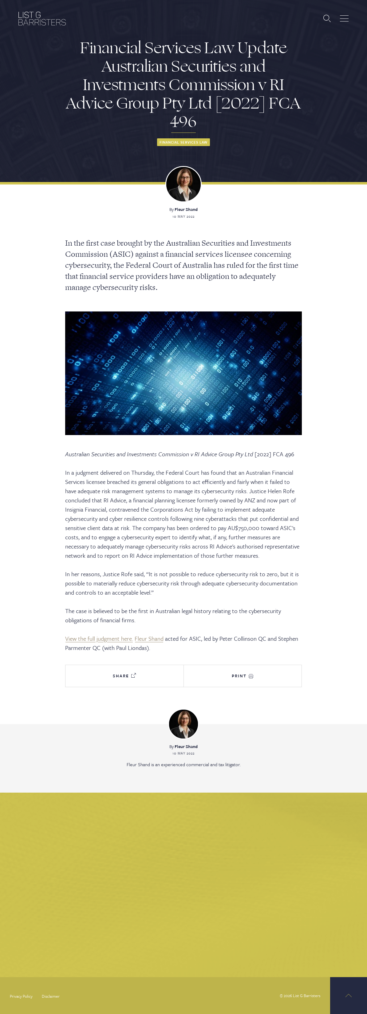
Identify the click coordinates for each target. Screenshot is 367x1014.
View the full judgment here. (99, 638)
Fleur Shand (186, 209)
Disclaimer (51, 996)
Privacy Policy (21, 996)
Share (124, 676)
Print (242, 676)
